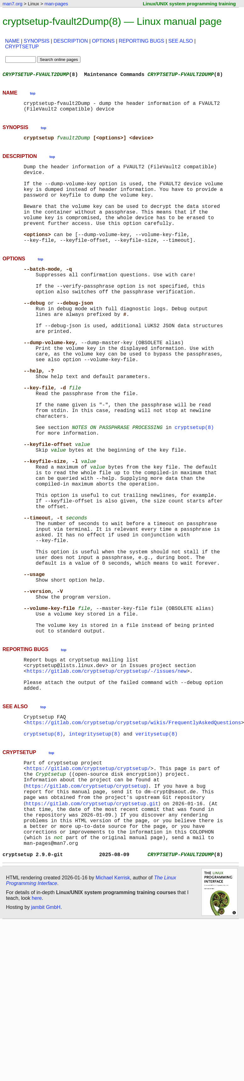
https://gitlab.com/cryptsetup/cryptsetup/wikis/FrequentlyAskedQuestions (134, 836)
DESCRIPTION (70, 41)
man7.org (12, 3)
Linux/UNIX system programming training (189, 3)
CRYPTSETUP (22, 46)
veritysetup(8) (156, 850)
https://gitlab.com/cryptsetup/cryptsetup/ (89, 887)
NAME (12, 41)
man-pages (56, 3)
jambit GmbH (45, 1044)
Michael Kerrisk (113, 1014)
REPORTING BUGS (141, 41)
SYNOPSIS (36, 41)
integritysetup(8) (94, 850)
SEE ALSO (180, 41)
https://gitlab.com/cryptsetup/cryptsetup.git (93, 929)
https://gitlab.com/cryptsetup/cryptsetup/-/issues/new (107, 778)
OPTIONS (103, 41)
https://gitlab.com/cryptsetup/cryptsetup (87, 908)
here (37, 1035)
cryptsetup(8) (194, 486)
